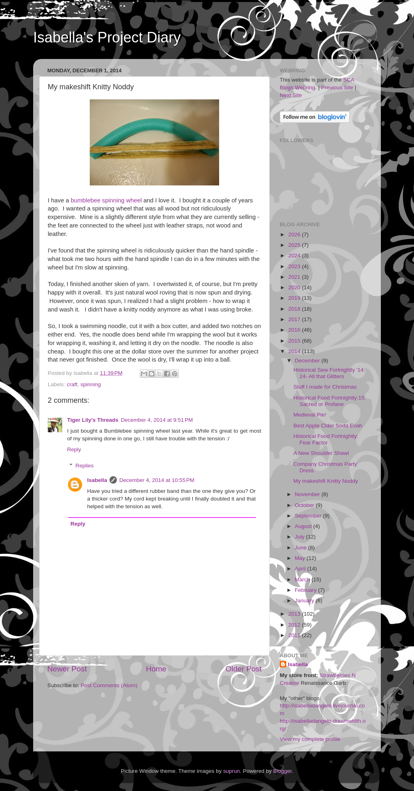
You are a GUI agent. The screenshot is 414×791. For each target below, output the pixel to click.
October (305, 505)
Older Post (244, 669)
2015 (295, 341)
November (308, 494)
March (303, 579)
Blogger (282, 771)
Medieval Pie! (310, 415)
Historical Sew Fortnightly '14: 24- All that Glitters (329, 373)
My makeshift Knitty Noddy (326, 481)
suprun (231, 771)
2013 (295, 614)
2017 (295, 319)
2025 (295, 245)
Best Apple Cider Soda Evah (328, 426)
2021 (295, 277)
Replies (85, 466)
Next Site (291, 95)
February (306, 590)
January (305, 600)
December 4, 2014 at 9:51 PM (157, 420)
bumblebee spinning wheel (106, 200)
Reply (74, 449)
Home (156, 669)
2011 (295, 635)
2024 (295, 255)
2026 (295, 234)
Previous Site (337, 87)
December (308, 361)
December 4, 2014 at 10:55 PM (156, 480)
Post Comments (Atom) (109, 685)
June (301, 548)
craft (72, 384)
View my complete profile (310, 739)
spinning (90, 384)
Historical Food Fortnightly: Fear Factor (326, 439)
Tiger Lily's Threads (92, 420)
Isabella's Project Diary (107, 37)
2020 (295, 287)
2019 (295, 298)
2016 (295, 330)
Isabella (97, 480)
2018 (295, 309)
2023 (295, 266)
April (301, 569)
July (300, 537)
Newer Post (67, 669)
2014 (295, 351)
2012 (295, 625)
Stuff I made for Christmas (325, 387)
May (300, 558)
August (304, 526)
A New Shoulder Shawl (321, 453)
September (309, 516)
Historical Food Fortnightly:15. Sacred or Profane (330, 401)
